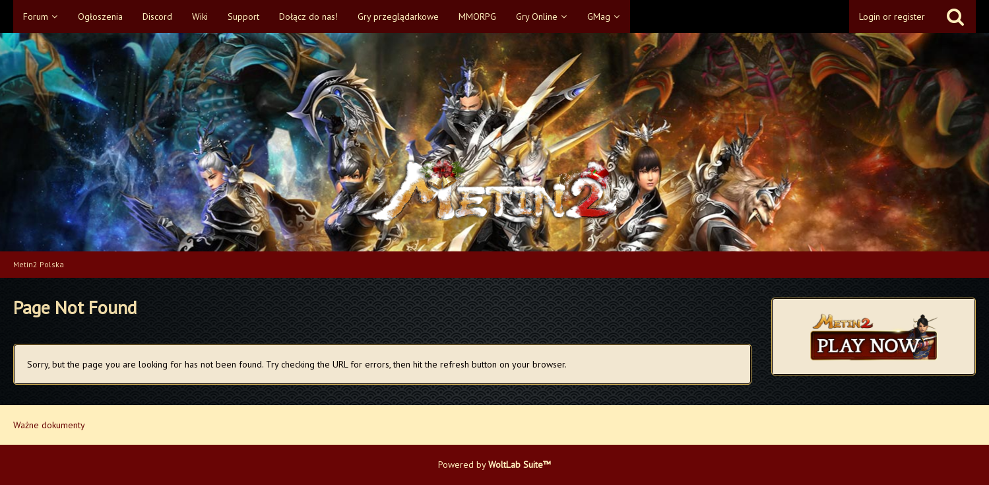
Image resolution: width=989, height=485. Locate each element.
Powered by (494, 464)
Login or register (892, 16)
